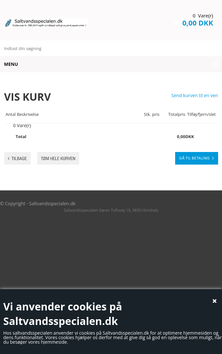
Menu (11, 64)
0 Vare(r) (203, 15)
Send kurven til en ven (194, 95)
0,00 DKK (197, 22)
